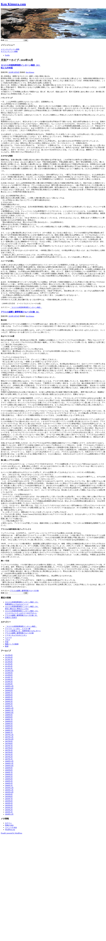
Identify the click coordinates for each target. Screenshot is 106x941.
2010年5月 (9, 682)
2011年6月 (9, 662)
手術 (6, 642)
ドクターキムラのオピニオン (16, 635)
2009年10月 (9, 688)
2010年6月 (9, 679)
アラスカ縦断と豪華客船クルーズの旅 (24, 591)
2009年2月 (9, 704)
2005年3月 (9, 807)
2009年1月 (9, 706)
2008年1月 (9, 732)
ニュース (8, 637)
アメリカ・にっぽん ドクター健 (17, 628)
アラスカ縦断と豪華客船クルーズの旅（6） (20, 312)
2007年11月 (9, 737)
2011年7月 (9, 659)
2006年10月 (9, 766)
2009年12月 (9, 686)
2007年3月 (9, 754)
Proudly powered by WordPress (11, 833)
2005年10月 (9, 792)
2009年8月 (9, 690)
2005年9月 (9, 794)
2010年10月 (9, 671)
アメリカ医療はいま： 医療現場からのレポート (23, 631)
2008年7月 (9, 719)
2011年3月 (9, 666)
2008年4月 (9, 726)
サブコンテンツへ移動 (9, 51)
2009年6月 (9, 695)
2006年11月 (9, 763)
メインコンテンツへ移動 (10, 49)
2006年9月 (9, 768)
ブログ (7, 640)
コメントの (11, 827)
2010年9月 (9, 673)
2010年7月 (9, 677)
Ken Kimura (30, 72)
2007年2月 (9, 757)
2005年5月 (9, 803)
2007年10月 (9, 739)
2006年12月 (9, 761)
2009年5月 (9, 697)
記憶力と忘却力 (11, 617)
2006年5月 (9, 777)
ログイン (8, 823)
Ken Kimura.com (13, 4)
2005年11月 (9, 790)
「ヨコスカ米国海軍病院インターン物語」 (26, 307)
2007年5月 (9, 750)
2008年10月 (9, 713)
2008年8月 (9, 717)
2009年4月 (9, 699)
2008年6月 (9, 721)
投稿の (9, 825)
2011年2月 (9, 668)
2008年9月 (9, 715)
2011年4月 (9, 664)
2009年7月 (9, 693)
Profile (7, 55)
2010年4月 (9, 684)
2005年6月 (9, 801)
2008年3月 (9, 728)
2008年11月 (9, 710)
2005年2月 (9, 810)
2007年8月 (9, 743)
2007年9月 (9, 741)
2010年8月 (9, 675)
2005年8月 (9, 796)
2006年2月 (9, 783)
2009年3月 (9, 701)
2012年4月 (9, 657)
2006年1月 (9, 785)
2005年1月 (9, 812)
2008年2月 (9, 730)
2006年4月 (9, 779)
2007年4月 (9, 752)
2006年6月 (9, 774)
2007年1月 (9, 759)
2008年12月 (9, 708)
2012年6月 (9, 655)
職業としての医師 (12, 644)
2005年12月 (9, 788)
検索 (2, 40)
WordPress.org (10, 829)
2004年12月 (9, 814)
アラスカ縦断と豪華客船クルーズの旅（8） (21, 615)
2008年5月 (9, 724)
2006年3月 (9, 781)
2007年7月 (9, 746)
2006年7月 (9, 772)
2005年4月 (9, 805)
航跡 (6, 646)
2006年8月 (9, 770)
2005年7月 (9, 799)
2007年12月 (9, 735)
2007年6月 (9, 748)
